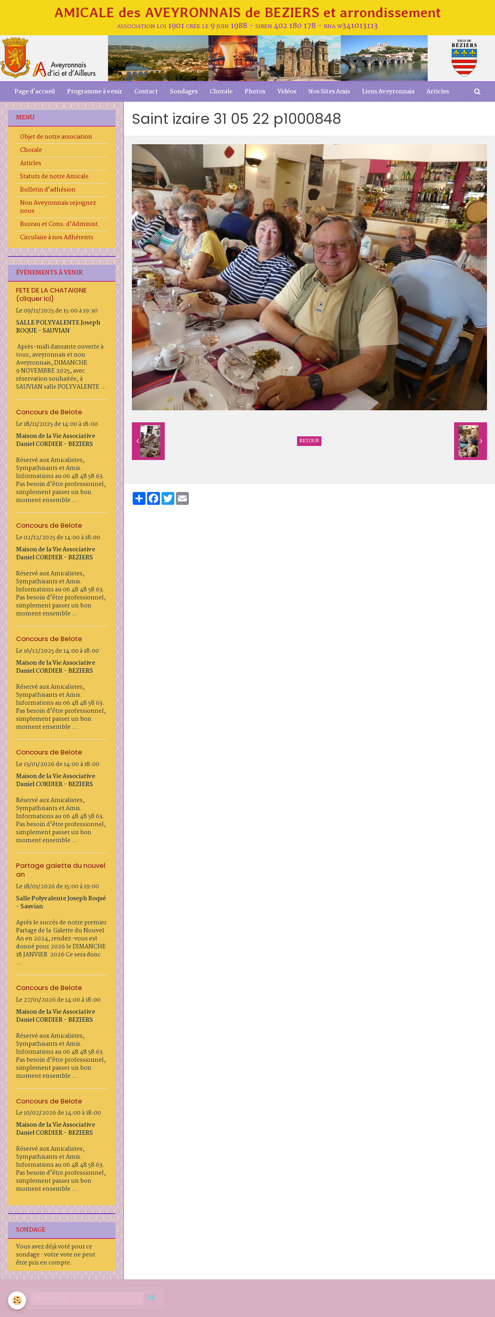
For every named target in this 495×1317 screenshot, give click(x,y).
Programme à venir (94, 92)
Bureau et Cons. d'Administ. (60, 224)
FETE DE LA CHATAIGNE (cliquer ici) (51, 294)
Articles (437, 92)
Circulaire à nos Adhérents (56, 237)
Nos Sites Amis (329, 92)
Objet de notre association (56, 137)
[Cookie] (17, 1300)
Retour (309, 441)
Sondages (184, 92)
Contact (146, 92)
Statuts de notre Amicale (54, 177)
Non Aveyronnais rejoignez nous (58, 207)
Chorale (221, 92)
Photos (254, 92)
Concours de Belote (49, 412)
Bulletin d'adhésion (48, 190)
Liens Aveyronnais (388, 92)
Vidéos (286, 92)
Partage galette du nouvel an (60, 870)
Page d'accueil (34, 92)
